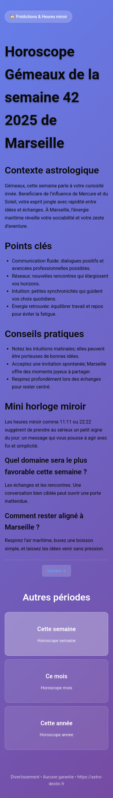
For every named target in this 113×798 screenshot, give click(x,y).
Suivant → (56, 570)
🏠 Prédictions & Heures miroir (38, 16)
